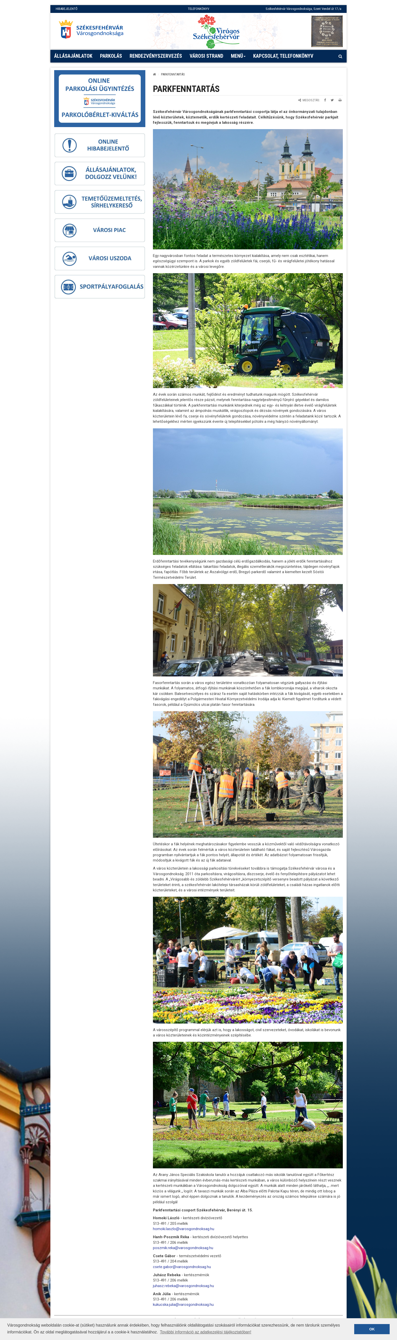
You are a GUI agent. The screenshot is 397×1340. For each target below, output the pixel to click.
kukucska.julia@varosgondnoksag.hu (183, 1304)
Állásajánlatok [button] (73, 56)
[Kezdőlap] (154, 74)
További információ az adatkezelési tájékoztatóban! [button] (205, 1332)
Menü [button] (238, 58)
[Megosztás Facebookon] (325, 100)
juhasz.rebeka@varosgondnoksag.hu (183, 1286)
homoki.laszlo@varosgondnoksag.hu (183, 1229)
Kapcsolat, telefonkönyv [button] (283, 56)
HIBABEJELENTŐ (66, 9)
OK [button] (372, 1329)
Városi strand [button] (206, 56)
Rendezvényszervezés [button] (156, 56)
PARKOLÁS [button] (111, 56)
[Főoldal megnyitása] (93, 30)
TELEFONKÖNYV (198, 9)
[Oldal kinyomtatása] (340, 100)
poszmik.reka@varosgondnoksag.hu (183, 1248)
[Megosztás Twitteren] (332, 100)
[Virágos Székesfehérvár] (216, 31)
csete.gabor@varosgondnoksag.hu (182, 1267)
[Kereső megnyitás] (340, 56)
